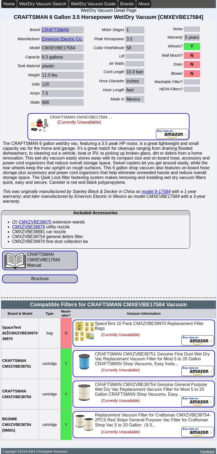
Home (9, 4)
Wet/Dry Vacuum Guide (93, 4)
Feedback (207, 451)
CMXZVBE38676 (28, 227)
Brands (127, 4)
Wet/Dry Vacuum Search (42, 4)
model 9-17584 (156, 191)
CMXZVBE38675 (35, 222)
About (144, 4)
